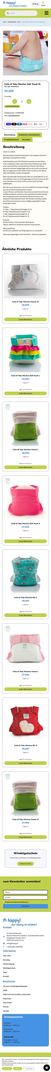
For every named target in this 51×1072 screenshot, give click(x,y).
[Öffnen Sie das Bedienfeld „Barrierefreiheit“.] (46, 1067)
